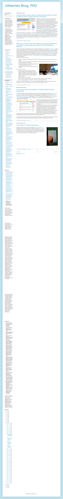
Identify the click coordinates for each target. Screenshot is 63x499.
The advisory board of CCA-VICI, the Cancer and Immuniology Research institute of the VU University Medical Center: (9, 195)
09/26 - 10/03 (9, 431)
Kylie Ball (23, 129)
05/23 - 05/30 (9, 462)
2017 (7, 412)
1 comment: (28, 120)
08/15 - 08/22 (9, 453)
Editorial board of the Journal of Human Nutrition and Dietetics (9, 179)
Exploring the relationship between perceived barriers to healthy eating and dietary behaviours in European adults (9, 116)
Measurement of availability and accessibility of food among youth (9, 100)
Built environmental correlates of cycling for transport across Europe (9, 111)
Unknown (7, 14)
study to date (36, 96)
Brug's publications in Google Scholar (9, 60)
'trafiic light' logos (19, 94)
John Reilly (54, 54)
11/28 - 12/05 (9, 423)
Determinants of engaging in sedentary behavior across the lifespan (9, 120)
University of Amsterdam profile (8, 58)
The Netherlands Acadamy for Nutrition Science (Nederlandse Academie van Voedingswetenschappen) (9, 190)
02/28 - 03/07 (9, 474)
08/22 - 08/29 (9, 451)
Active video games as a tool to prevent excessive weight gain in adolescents (9, 163)
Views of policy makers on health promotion (9, 97)
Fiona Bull (50, 54)
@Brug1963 (7, 54)
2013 (7, 418)
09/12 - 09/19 (9, 432)
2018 (7, 411)
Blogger (35, 493)
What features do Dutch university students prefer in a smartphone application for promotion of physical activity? (9, 149)
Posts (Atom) (23, 153)
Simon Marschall (41, 55)
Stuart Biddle (31, 81)
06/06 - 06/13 (9, 461)
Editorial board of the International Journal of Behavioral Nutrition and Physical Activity (9, 175)
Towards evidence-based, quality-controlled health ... (10, 435)
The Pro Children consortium (8, 199)
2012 (7, 419)
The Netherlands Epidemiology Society (9, 187)
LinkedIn (7, 51)
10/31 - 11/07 (9, 427)
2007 (7, 487)
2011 (7, 420)
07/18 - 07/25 (9, 455)
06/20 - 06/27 (9, 458)
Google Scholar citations (8, 53)
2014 (7, 416)
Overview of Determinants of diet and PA (9, 92)
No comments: (28, 40)
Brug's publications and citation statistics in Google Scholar (9, 74)
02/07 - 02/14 (9, 477)
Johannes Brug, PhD (21, 6)
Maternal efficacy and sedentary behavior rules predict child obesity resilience (9, 159)
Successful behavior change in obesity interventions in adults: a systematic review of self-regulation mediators (9, 133)
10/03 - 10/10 (9, 430)
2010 (7, 422)
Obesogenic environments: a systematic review (8, 166)
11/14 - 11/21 (9, 424)
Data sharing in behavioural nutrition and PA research (9, 89)
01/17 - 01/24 (9, 481)
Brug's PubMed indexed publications (9, 62)
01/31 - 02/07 (9, 478)
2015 (7, 415)
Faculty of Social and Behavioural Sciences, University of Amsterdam (9, 65)
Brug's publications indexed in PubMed (9, 77)
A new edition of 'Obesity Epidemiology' (27, 125)
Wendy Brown (30, 55)
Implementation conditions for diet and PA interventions (9, 129)
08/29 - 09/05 (9, 450)
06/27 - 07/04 (9, 457)
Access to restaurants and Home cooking (9, 84)
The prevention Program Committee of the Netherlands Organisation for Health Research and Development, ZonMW (9, 183)
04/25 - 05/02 (9, 466)
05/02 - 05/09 (9, 465)
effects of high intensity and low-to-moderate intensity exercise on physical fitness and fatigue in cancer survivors (9, 125)
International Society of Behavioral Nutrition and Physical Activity (9, 68)
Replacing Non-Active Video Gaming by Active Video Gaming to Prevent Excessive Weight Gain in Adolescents (9, 138)
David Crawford (41, 128)
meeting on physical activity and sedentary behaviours (45, 52)
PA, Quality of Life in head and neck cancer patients (9, 95)
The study (53, 96)
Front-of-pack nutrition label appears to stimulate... (9, 443)
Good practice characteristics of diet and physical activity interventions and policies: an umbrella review (9, 155)
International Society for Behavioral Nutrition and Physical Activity (9, 172)
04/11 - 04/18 (9, 469)
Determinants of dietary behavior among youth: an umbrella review (9, 145)
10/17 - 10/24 (9, 428)
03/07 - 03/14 (9, 473)
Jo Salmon (34, 55)
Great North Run (52, 48)
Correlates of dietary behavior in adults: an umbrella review (9, 143)
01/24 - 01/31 (9, 480)
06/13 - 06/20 (9, 459)
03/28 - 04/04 (9, 470)
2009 (7, 484)
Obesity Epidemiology (39, 127)
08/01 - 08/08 (9, 454)
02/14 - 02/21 (9, 476)
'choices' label (54, 93)
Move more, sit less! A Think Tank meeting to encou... (10, 439)
